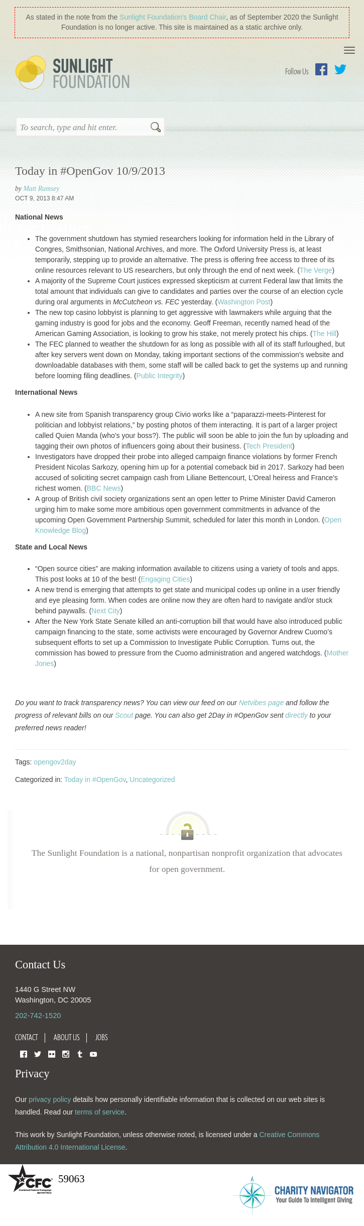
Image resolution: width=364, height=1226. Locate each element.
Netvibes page (261, 703)
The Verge (316, 270)
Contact (26, 1037)
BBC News (104, 488)
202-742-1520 (38, 1016)
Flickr (51, 1053)
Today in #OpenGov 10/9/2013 (90, 170)
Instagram (65, 1053)
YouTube (93, 1053)
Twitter (340, 69)
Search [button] (156, 128)
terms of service (100, 1112)
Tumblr (79, 1053)
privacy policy (50, 1099)
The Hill (324, 333)
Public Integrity (160, 376)
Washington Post (243, 302)
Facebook (321, 69)
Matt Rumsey (41, 188)
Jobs (101, 1037)
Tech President (269, 446)
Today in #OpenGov (95, 779)
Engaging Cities (165, 579)
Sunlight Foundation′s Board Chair (172, 17)
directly (296, 715)
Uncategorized (152, 779)
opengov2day (55, 762)
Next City (105, 611)
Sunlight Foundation (74, 73)
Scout (124, 715)
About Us (67, 1037)
